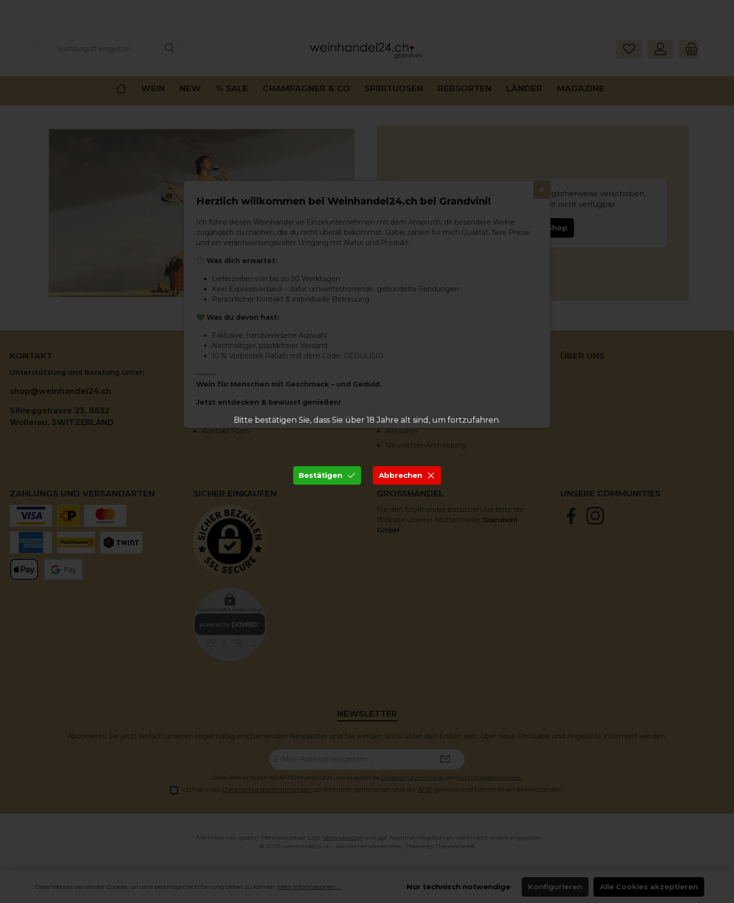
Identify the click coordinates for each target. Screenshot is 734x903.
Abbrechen (407, 475)
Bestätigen (327, 475)
